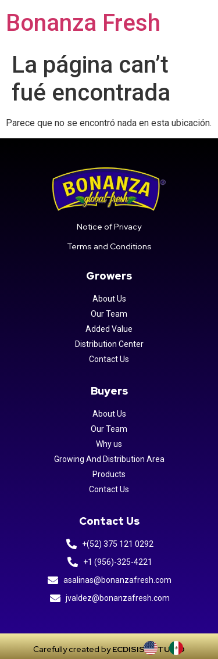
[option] (179, 648)
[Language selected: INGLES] (169, 648)
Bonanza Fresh (83, 23)
